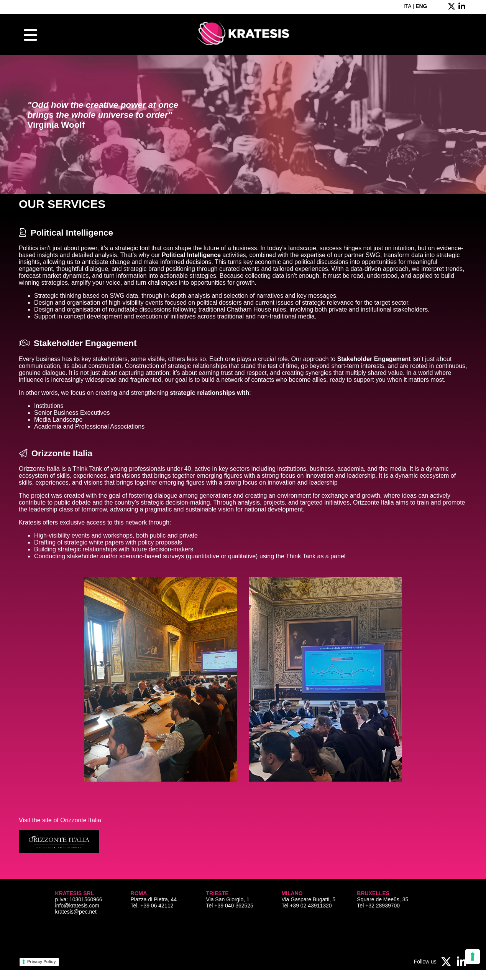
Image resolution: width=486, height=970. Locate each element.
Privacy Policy (41, 961)
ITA (407, 6)
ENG (421, 6)
